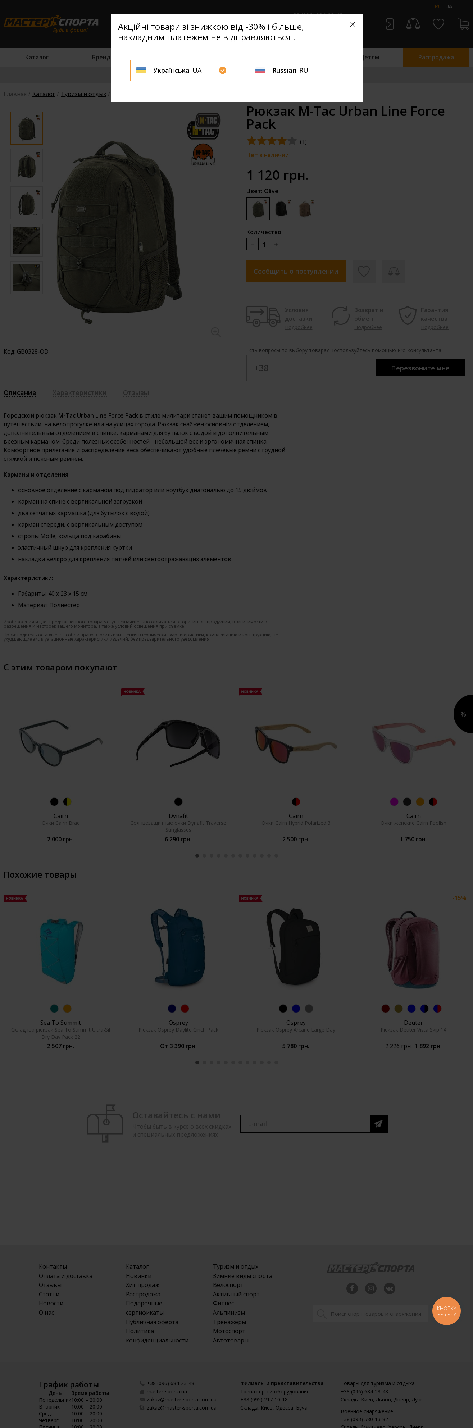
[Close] (352, 24)
